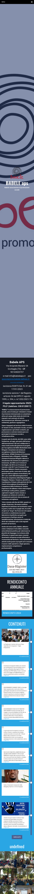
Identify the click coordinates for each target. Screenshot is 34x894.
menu (3, 2)
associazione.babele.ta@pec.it (16, 379)
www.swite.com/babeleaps (17, 382)
